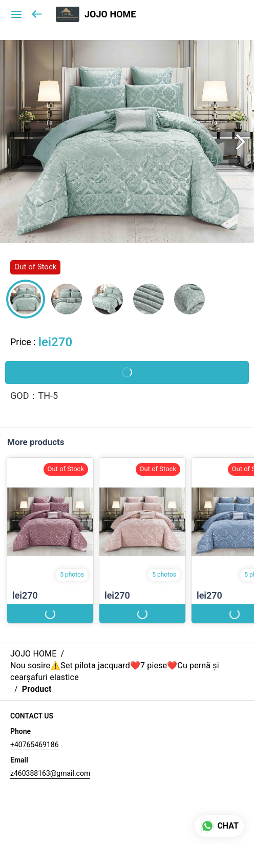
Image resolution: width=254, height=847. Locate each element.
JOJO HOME (110, 14)
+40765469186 (34, 744)
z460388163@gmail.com (50, 773)
